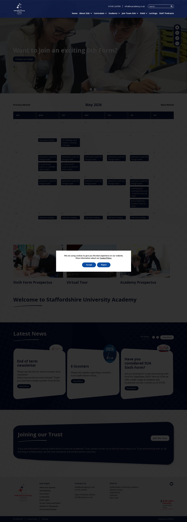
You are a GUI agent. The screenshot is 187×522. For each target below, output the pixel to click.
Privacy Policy (32, 519)
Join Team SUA (129, 14)
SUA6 (142, 14)
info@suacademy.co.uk (135, 7)
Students (113, 14)
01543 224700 (114, 7)
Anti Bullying (44, 490)
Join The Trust (160, 438)
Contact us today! (24, 59)
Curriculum (99, 14)
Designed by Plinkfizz (166, 519)
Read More (24, 386)
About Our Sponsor (47, 487)
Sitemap (45, 519)
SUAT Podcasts (166, 14)
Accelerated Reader (48, 509)
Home (75, 14)
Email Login (44, 500)
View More (167, 337)
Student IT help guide (48, 506)
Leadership (44, 497)
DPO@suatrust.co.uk (84, 497)
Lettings (153, 14)
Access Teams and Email (49, 503)
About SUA (84, 14)
